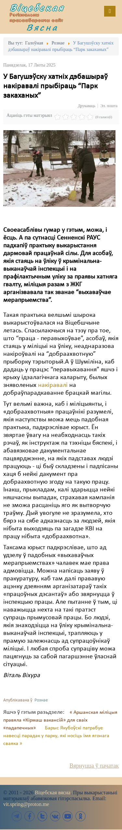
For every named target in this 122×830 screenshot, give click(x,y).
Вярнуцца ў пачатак (94, 765)
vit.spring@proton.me (26, 804)
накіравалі (53, 385)
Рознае (41, 700)
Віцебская (37, 7)
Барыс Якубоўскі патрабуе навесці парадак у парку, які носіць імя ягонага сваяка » (56, 735)
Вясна (42, 27)
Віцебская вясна (52, 792)
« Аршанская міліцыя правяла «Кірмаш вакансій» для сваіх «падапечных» (60, 720)
